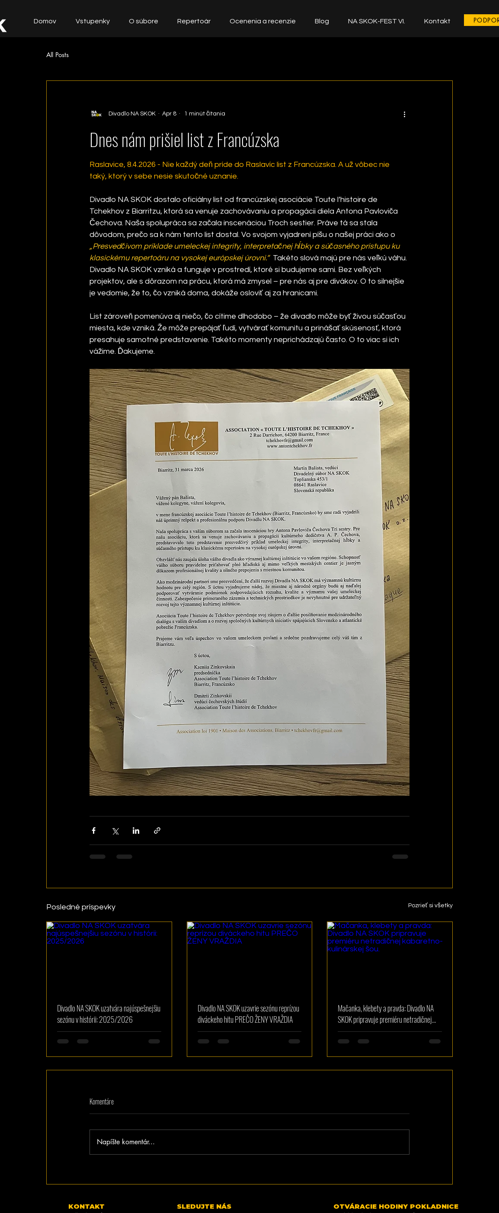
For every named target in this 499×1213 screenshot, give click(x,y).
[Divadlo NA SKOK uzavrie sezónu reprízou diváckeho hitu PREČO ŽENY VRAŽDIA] (249, 957)
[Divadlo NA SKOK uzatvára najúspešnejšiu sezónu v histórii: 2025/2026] (109, 957)
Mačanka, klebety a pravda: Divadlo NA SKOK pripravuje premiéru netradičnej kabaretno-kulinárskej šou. (386, 1013)
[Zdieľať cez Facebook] (94, 830)
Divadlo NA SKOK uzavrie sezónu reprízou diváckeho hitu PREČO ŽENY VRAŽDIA (248, 1013)
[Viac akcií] (404, 114)
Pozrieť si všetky (430, 906)
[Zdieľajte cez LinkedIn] (136, 830)
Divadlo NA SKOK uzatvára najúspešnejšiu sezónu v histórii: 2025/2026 (108, 1013)
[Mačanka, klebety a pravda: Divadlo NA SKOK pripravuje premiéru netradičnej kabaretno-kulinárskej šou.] (389, 957)
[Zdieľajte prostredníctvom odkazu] (157, 830)
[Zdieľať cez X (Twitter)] (115, 830)
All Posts (57, 55)
